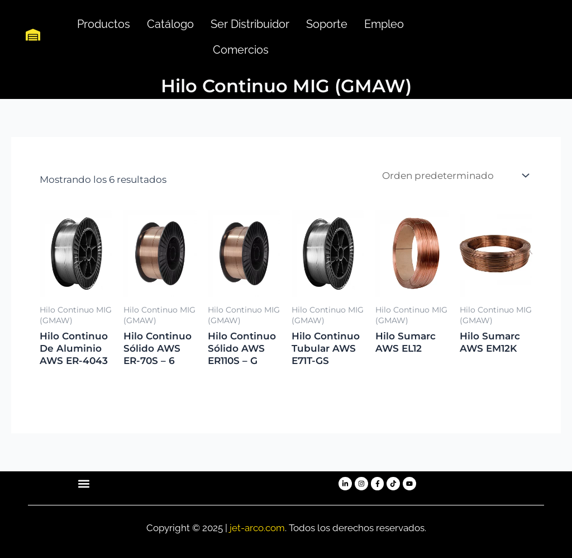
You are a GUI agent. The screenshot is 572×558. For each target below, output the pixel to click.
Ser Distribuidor (250, 24)
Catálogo (170, 24)
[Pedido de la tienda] (454, 175)
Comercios (241, 49)
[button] (83, 484)
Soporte (326, 24)
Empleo (384, 24)
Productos (103, 24)
